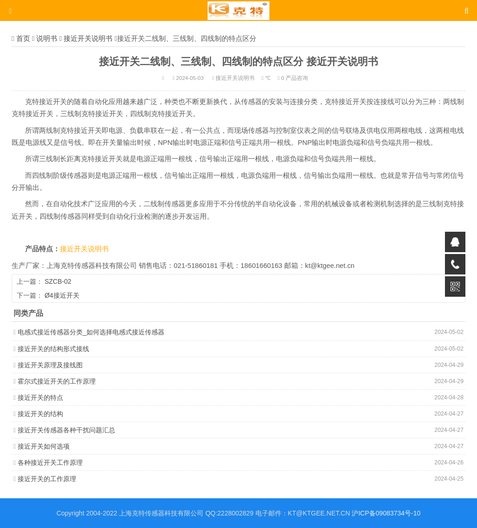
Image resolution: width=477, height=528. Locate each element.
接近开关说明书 (88, 38)
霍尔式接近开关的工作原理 (57, 381)
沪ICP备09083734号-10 (386, 513)
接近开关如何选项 (44, 446)
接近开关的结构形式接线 (53, 348)
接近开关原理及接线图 (50, 365)
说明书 (46, 38)
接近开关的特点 (40, 397)
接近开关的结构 (40, 413)
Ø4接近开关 (62, 295)
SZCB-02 (58, 281)
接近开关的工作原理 (47, 478)
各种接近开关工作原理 (50, 462)
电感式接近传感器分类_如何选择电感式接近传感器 (91, 332)
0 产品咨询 (294, 78)
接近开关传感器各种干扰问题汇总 (66, 430)
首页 (23, 38)
